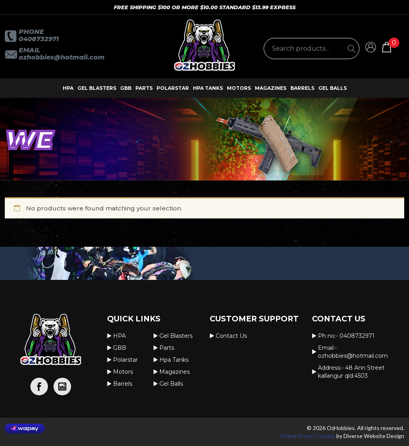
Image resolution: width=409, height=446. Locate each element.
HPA (68, 88)
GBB (125, 88)
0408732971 (39, 39)
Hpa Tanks (208, 88)
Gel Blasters (96, 88)
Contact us (231, 335)
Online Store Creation (307, 435)
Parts (144, 88)
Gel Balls (332, 88)
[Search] (351, 48)
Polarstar (173, 88)
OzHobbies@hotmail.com (62, 57)
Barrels (302, 88)
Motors (239, 88)
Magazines (270, 88)
